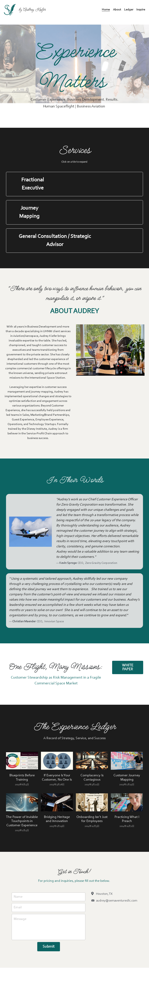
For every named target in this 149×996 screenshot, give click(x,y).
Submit (49, 947)
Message (20, 919)
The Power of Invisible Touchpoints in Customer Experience (22, 821)
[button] (74, 184)
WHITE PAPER (134, 672)
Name (18, 897)
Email (18, 907)
